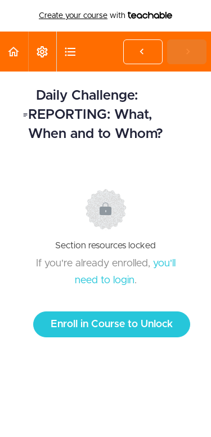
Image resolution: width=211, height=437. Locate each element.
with (105, 15)
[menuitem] (42, 52)
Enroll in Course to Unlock (112, 324)
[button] (14, 52)
